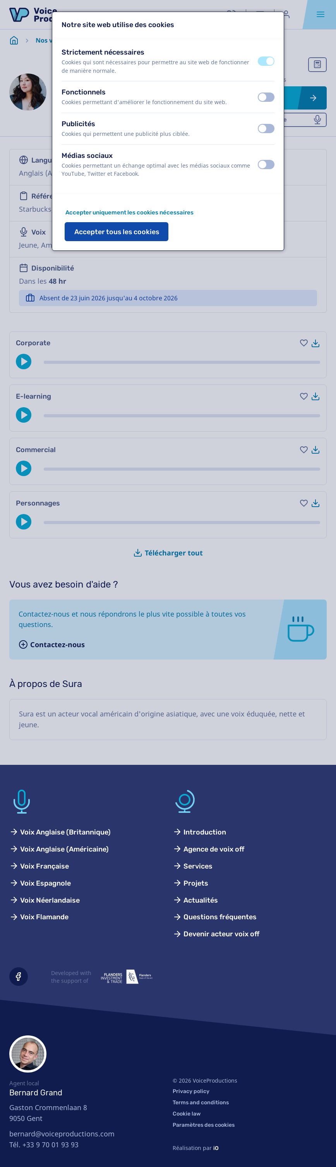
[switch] (266, 61)
